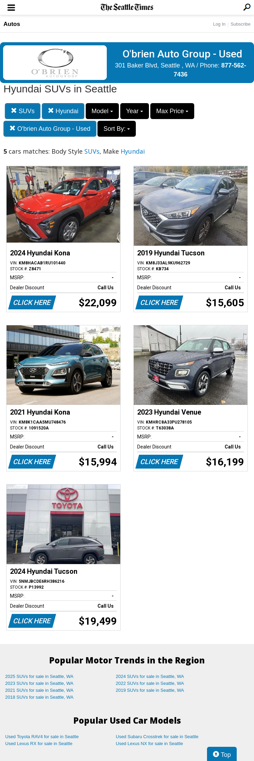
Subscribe (241, 24)
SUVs (23, 111)
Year (134, 111)
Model (102, 111)
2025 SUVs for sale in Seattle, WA (39, 676)
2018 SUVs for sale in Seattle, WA (39, 697)
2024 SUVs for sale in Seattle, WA (150, 676)
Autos (11, 24)
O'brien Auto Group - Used (50, 128)
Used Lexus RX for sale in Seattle (38, 743)
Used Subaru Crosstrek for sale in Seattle (157, 736)
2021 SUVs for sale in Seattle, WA (39, 690)
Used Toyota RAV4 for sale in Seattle (42, 736)
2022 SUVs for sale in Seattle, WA (150, 683)
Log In (219, 24)
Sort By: (116, 128)
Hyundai (63, 111)
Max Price (172, 111)
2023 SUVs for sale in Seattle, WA (39, 683)
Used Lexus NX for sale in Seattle (149, 743)
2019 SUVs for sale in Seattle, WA (150, 690)
